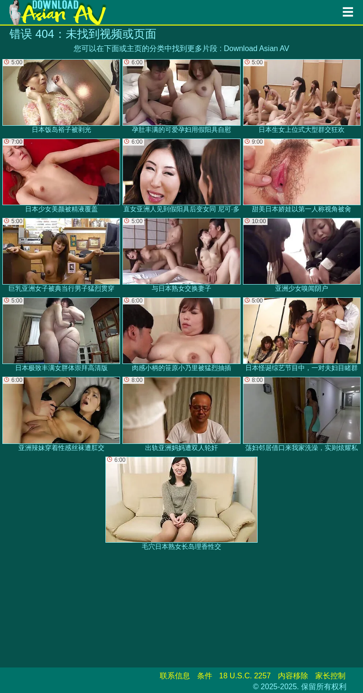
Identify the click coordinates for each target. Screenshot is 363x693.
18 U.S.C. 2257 (245, 676)
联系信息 (175, 676)
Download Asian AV (256, 48)
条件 (204, 676)
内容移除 (293, 676)
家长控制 (330, 676)
